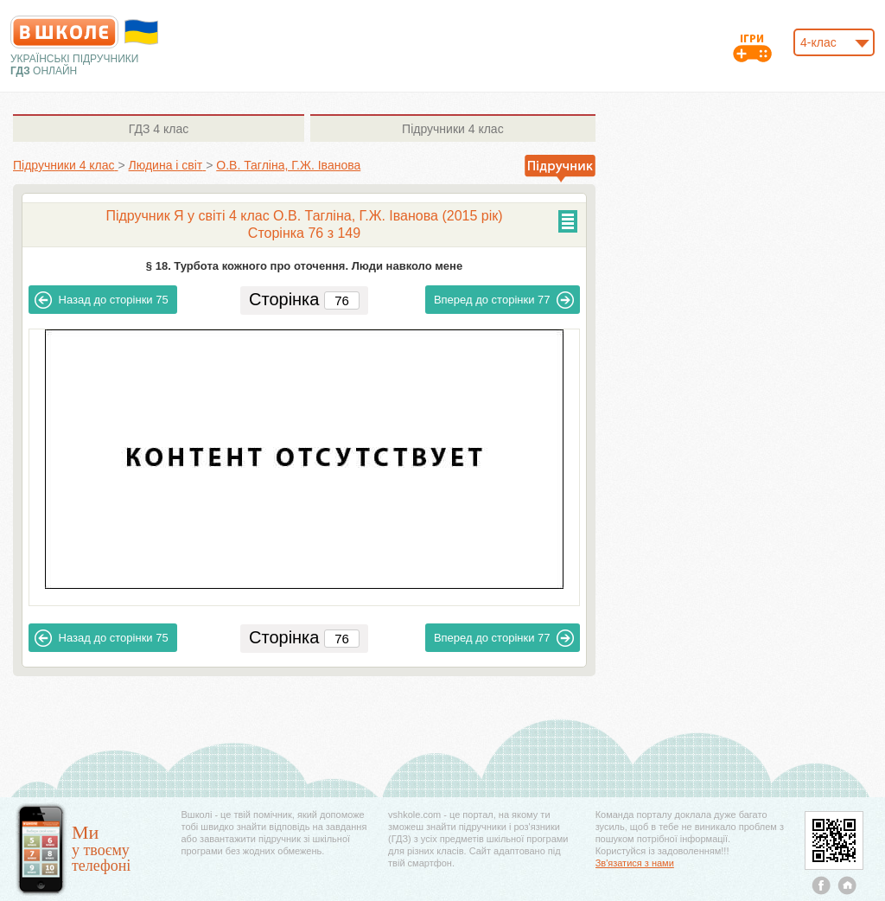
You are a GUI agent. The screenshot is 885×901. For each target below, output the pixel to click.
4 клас (158, 129)
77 (504, 300)
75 (102, 300)
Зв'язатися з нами (634, 863)
